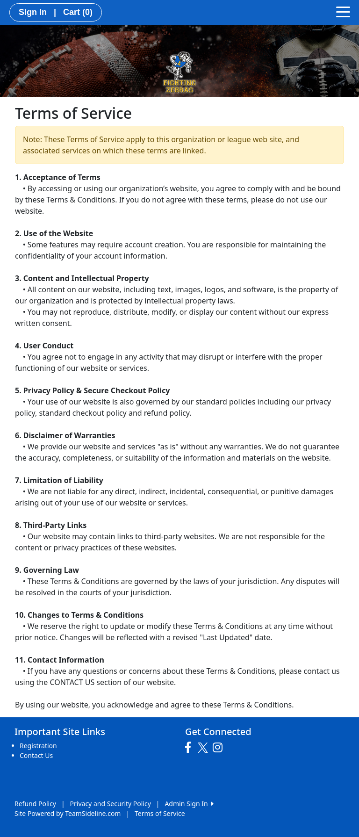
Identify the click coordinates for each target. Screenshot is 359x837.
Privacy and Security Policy (110, 803)
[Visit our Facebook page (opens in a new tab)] (190, 748)
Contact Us (36, 755)
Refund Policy (35, 803)
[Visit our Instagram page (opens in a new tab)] (220, 748)
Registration (38, 745)
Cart (78, 12)
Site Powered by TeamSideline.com (67, 813)
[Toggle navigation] (343, 11)
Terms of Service (160, 813)
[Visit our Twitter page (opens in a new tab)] (204, 748)
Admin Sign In (189, 803)
